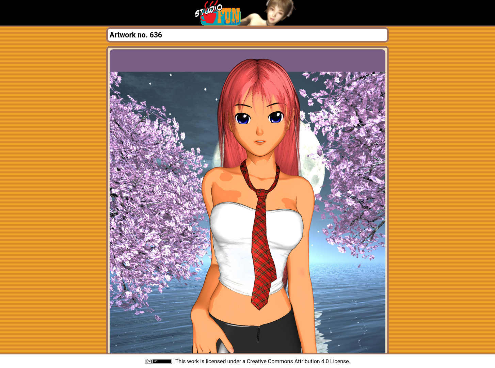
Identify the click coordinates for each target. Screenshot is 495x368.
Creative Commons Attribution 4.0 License (298, 361)
